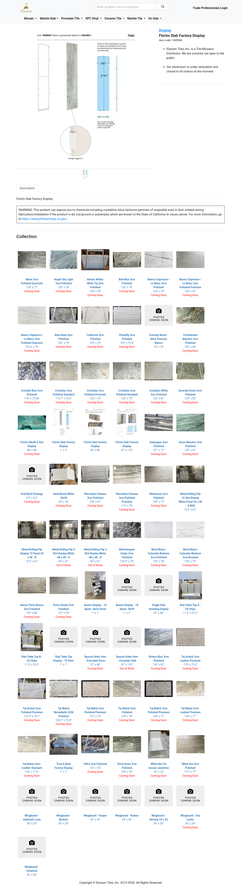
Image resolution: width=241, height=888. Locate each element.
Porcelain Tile (70, 18)
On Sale (153, 18)
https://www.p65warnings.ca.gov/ (44, 219)
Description (27, 188)
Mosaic (29, 18)
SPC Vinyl (92, 18)
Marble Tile (135, 18)
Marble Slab (48, 18)
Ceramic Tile (113, 18)
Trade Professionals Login (210, 8)
